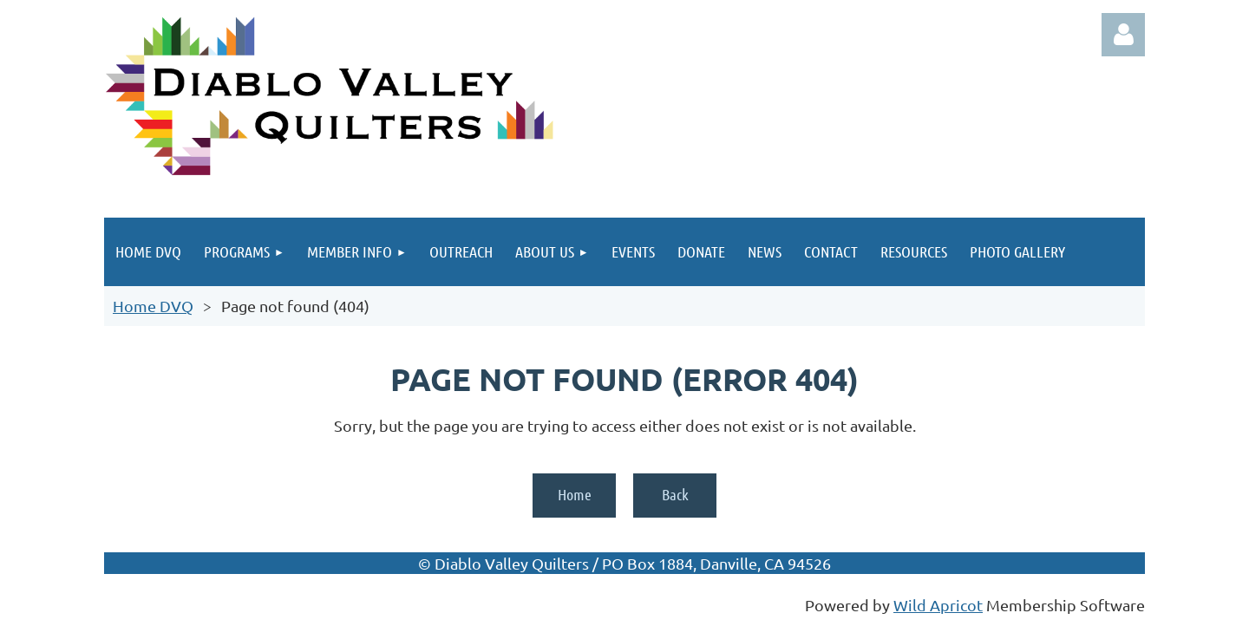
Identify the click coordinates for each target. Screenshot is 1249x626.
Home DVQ (153, 306)
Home (575, 494)
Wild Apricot (938, 605)
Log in (1123, 34)
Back (675, 494)
